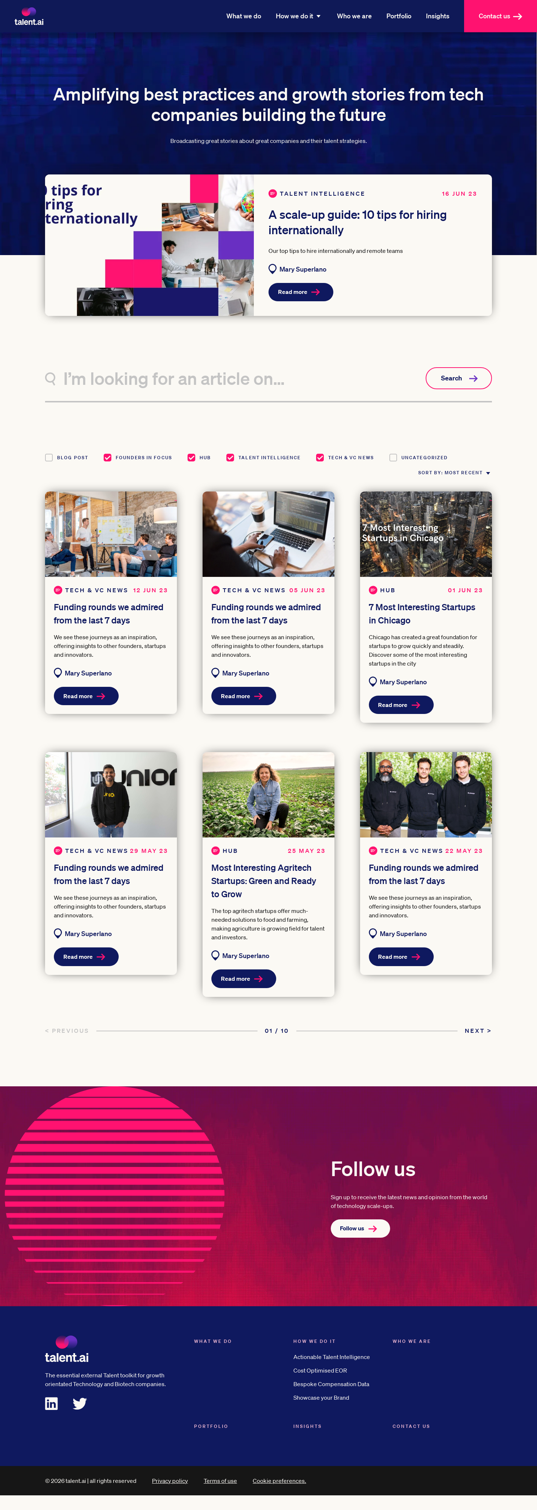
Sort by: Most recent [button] (439, 480)
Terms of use (220, 1495)
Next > (478, 1045)
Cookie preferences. (279, 1495)
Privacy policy (170, 1495)
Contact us (504, 16)
